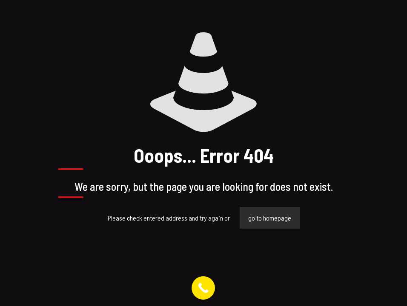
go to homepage (269, 218)
